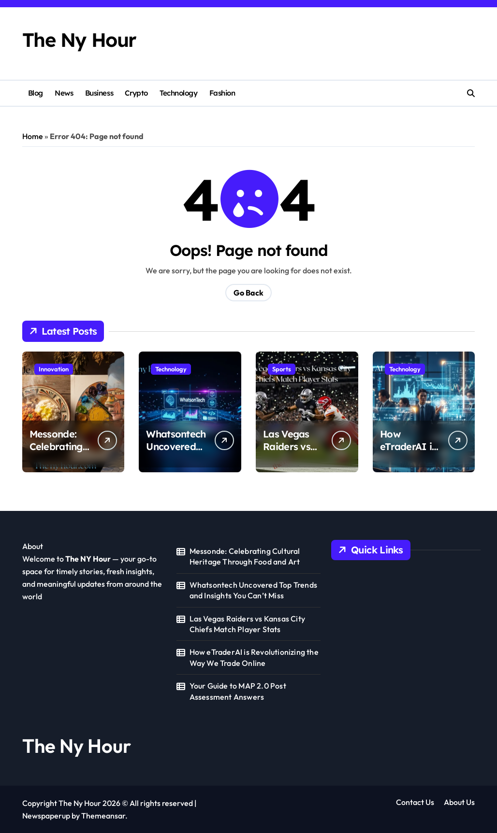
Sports (281, 369)
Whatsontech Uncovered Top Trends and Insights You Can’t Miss (253, 590)
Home (32, 136)
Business (99, 93)
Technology (178, 93)
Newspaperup (46, 815)
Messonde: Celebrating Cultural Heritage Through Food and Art (245, 556)
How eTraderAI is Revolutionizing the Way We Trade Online (254, 657)
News (64, 93)
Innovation (54, 369)
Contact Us (415, 802)
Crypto (136, 93)
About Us (459, 802)
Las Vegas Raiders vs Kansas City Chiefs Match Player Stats (247, 624)
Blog (35, 93)
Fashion (222, 93)
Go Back (248, 292)
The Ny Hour (79, 40)
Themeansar (103, 815)
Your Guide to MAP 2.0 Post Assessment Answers (238, 691)
